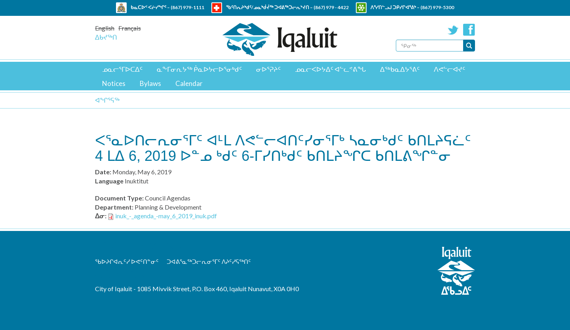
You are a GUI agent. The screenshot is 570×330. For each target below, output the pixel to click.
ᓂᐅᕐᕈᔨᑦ (268, 69)
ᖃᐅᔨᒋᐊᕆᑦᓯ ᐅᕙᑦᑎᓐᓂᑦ (127, 261)
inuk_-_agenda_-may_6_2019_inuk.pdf (166, 215)
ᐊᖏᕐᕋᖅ (107, 100)
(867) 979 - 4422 (331, 7)
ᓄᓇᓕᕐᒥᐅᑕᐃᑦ (122, 69)
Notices (113, 83)
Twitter (453, 30)
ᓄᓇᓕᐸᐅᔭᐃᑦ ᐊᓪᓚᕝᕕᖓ (330, 69)
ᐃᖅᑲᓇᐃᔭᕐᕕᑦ (400, 69)
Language (109, 181)
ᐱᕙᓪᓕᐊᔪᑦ (449, 69)
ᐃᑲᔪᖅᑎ (106, 37)
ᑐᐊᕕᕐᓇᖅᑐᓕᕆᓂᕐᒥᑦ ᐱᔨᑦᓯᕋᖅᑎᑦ (209, 261)
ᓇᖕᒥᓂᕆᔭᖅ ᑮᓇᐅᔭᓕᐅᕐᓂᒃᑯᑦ (199, 69)
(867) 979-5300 (437, 7)
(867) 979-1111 (187, 7)
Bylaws (150, 83)
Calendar (189, 83)
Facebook (469, 30)
